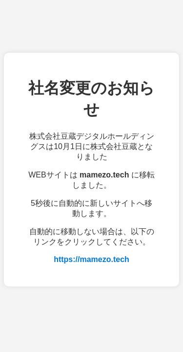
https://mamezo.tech (91, 259)
